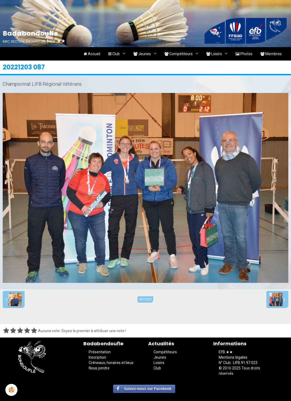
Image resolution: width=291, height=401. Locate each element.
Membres (271, 54)
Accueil (92, 54)
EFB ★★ (226, 352)
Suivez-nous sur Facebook (147, 389)
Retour (145, 299)
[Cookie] (11, 390)
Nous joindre (99, 368)
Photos (244, 54)
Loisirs (214, 54)
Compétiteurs (179, 54)
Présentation (100, 352)
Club (114, 54)
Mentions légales (233, 357)
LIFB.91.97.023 (245, 363)
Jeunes (142, 54)
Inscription (97, 357)
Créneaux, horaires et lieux (111, 363)
